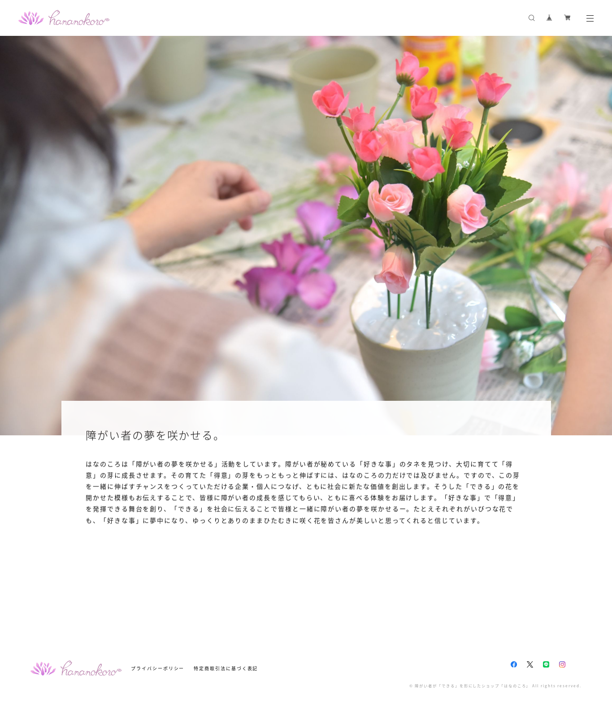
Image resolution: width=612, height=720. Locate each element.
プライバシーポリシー (157, 668)
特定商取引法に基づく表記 (226, 668)
